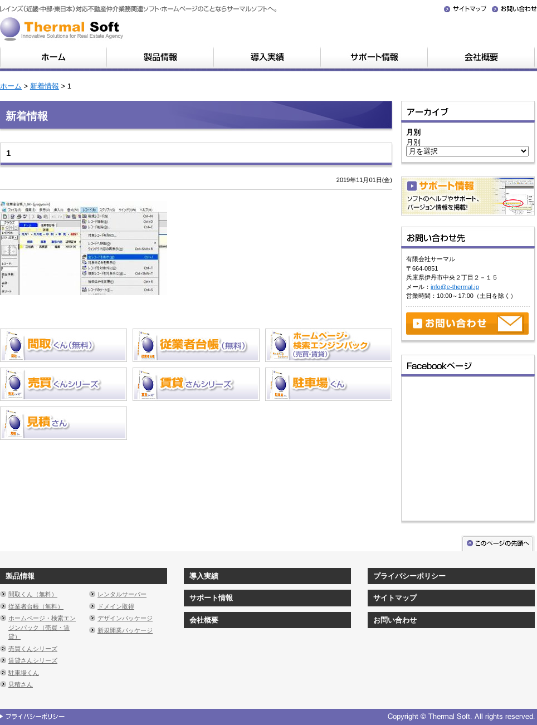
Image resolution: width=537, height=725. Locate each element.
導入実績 (203, 576)
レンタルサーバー (122, 594)
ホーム (11, 86)
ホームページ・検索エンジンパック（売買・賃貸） (42, 627)
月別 (413, 142)
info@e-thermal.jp (455, 286)
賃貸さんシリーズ (32, 660)
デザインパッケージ (125, 618)
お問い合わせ (395, 620)
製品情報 (20, 576)
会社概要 (203, 620)
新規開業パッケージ (125, 630)
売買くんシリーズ (32, 648)
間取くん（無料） (32, 594)
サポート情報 (211, 598)
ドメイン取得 (115, 606)
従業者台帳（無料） (36, 606)
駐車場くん (23, 672)
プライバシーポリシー (409, 576)
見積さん (20, 684)
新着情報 (44, 86)
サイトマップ (395, 598)
